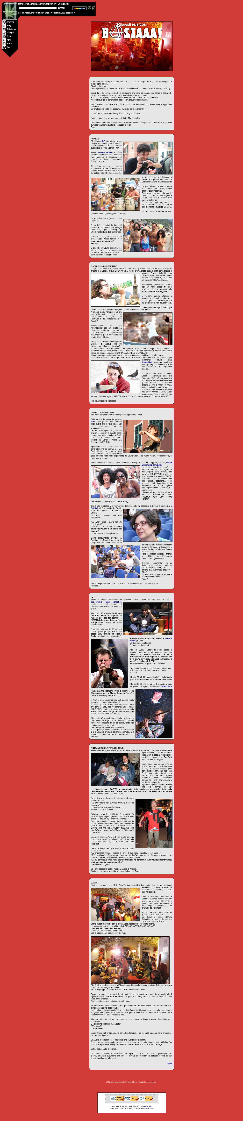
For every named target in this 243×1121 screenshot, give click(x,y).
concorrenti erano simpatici (106, 602)
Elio (38, 4)
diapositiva (147, 362)
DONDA (94, 508)
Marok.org (29, 13)
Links (66, 4)
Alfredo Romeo (105, 152)
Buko (60, 4)
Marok (169, 1064)
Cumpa (39, 13)
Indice (129, 1082)
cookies (147, 1106)
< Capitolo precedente (115, 1082)
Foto (135, 1082)
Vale (93, 421)
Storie (47, 13)
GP (103, 141)
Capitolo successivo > (148, 1082)
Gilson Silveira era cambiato (157, 464)
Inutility (53, 4)
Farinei (31, 4)
